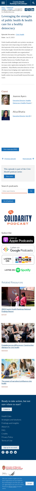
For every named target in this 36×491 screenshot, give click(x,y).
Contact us (6, 409)
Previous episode (9, 159)
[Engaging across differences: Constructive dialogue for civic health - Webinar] (18, 339)
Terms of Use (7, 440)
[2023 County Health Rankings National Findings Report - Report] (18, 303)
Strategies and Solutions (11, 419)
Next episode (28, 159)
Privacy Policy (7, 437)
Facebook (3, 452)
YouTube (11, 452)
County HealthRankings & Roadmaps (18, 2)
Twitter (7, 452)
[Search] (14, 191)
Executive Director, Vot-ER (22, 116)
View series (9, 176)
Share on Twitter (29, 9)
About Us (5, 426)
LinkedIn (15, 452)
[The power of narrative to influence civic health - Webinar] (18, 375)
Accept (29, 483)
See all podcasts (8, 201)
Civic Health (20, 34)
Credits (5, 433)
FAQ (3, 430)
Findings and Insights (10, 423)
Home (3, 7)
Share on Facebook (26, 9)
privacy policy (13, 486)
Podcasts (10, 9)
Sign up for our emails (10, 447)
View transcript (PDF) (10, 149)
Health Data (6, 416)
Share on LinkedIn (32, 9)
